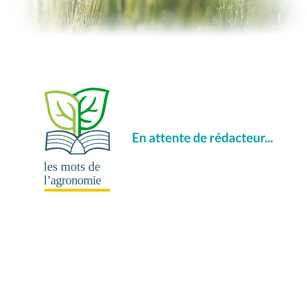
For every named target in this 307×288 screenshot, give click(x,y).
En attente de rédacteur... (150, 137)
